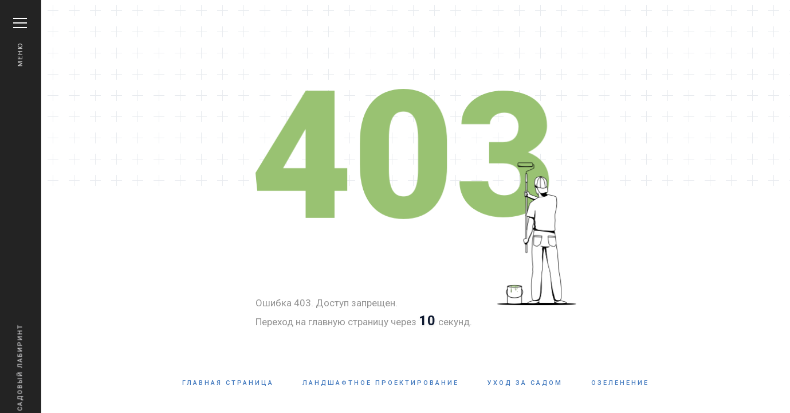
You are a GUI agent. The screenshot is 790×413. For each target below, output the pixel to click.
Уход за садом (525, 383)
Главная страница (228, 383)
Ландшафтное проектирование (380, 383)
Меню (20, 42)
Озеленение (620, 383)
